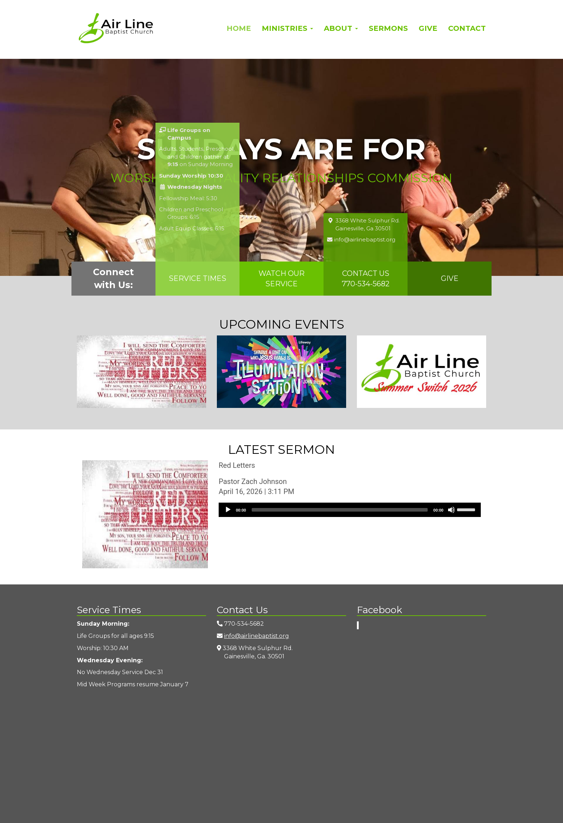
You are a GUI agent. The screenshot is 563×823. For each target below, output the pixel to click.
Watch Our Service (281, 278)
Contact (467, 28)
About (341, 28)
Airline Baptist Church (115, 28)
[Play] (228, 509)
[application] (350, 510)
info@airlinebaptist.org (256, 635)
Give (428, 28)
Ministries (287, 28)
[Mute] (451, 509)
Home (239, 28)
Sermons (388, 28)
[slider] (340, 510)
